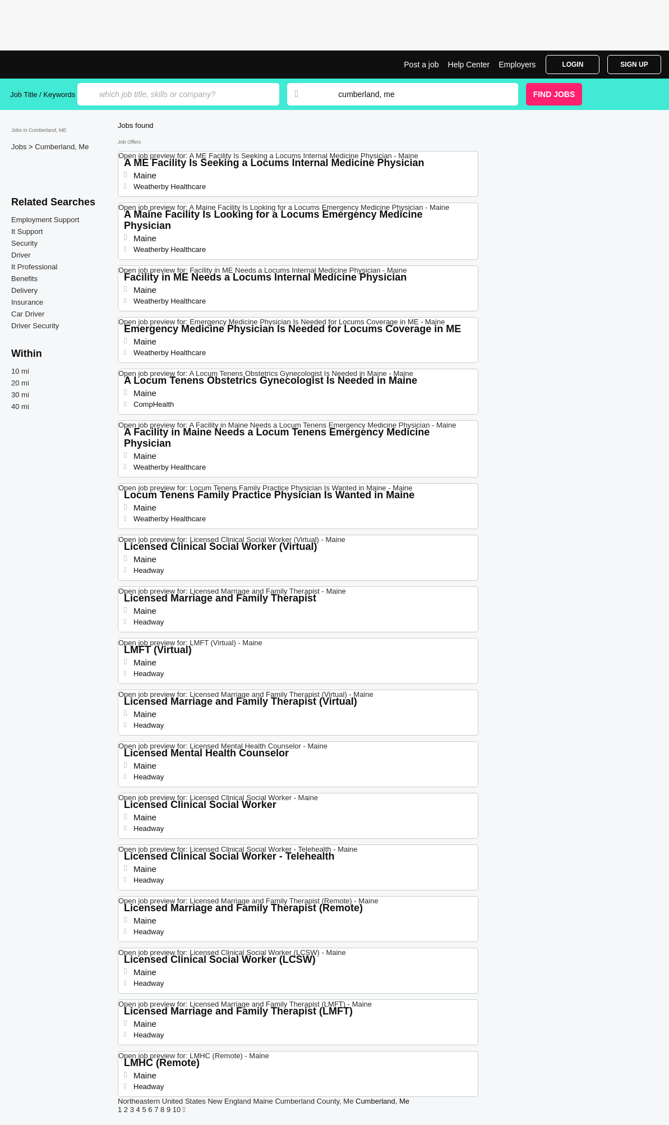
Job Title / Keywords (42, 94)
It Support (27, 231)
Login (572, 64)
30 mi (20, 395)
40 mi (20, 406)
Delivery (24, 290)
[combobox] (417, 94)
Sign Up (634, 64)
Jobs (20, 147)
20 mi (20, 383)
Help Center (469, 64)
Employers (517, 64)
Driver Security (35, 326)
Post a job (421, 64)
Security (24, 243)
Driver (21, 255)
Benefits (24, 278)
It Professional (34, 267)
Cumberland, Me (62, 147)
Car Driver (27, 314)
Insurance (27, 302)
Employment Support (45, 219)
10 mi (20, 371)
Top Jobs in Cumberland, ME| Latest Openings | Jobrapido (52, 64)
